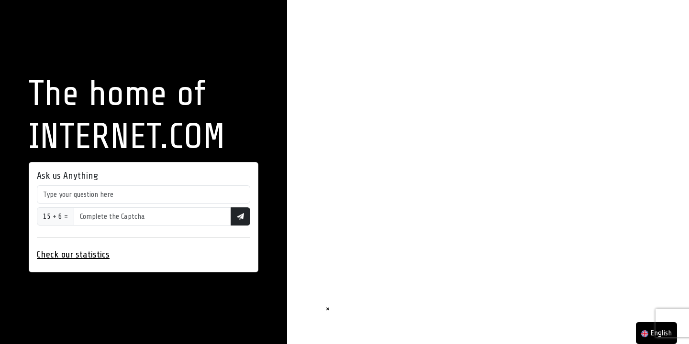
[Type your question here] (143, 194)
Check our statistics (73, 254)
